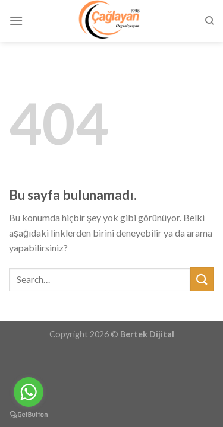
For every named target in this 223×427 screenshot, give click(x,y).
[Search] (209, 20)
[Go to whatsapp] (28, 392)
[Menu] (16, 20)
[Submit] (202, 279)
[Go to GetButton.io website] (29, 415)
